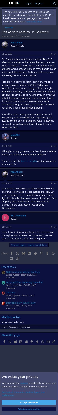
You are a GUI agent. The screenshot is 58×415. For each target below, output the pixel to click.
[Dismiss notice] (53, 11)
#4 (55, 227)
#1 (55, 54)
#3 (55, 183)
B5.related (10, 288)
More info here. (34, 21)
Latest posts (9, 266)
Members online (11, 317)
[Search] (54, 3)
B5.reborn (10, 277)
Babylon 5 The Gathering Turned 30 (24, 282)
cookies (24, 383)
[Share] (51, 54)
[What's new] (48, 3)
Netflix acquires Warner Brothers (23, 272)
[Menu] (4, 3)
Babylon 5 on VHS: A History (21, 302)
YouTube (10, 292)
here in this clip (29, 161)
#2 (55, 146)
